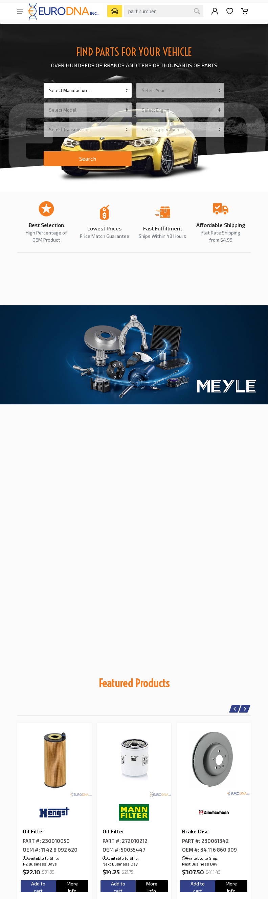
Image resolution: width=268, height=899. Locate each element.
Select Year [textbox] (153, 90)
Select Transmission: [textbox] (70, 129)
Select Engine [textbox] (156, 110)
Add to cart (38, 886)
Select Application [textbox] (160, 129)
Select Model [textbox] (62, 110)
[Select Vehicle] (114, 11)
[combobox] (88, 90)
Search (87, 158)
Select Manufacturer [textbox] (69, 90)
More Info (72, 886)
